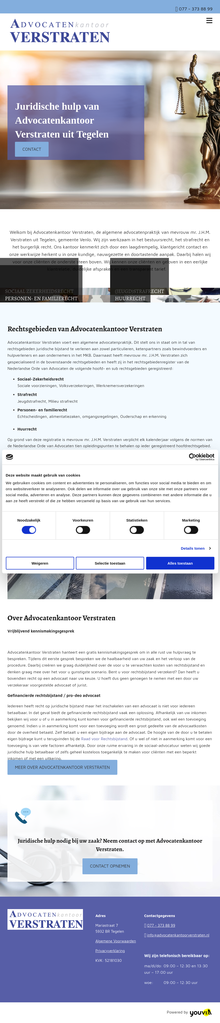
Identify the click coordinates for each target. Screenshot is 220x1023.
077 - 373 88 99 (196, 8)
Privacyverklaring (110, 951)
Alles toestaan (180, 563)
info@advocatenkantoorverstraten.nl (178, 935)
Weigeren (39, 563)
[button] (32, 149)
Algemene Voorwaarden (115, 941)
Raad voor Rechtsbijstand (104, 738)
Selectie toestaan (110, 563)
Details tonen (193, 548)
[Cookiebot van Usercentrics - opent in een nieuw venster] (192, 457)
